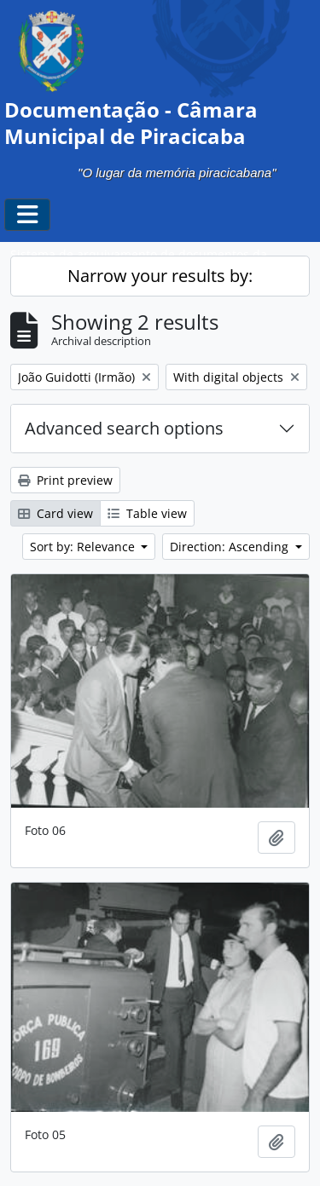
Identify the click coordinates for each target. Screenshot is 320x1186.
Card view (55, 513)
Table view (147, 513)
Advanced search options (124, 428)
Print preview (65, 480)
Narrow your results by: (160, 275)
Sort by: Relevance (84, 546)
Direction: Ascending (231, 546)
